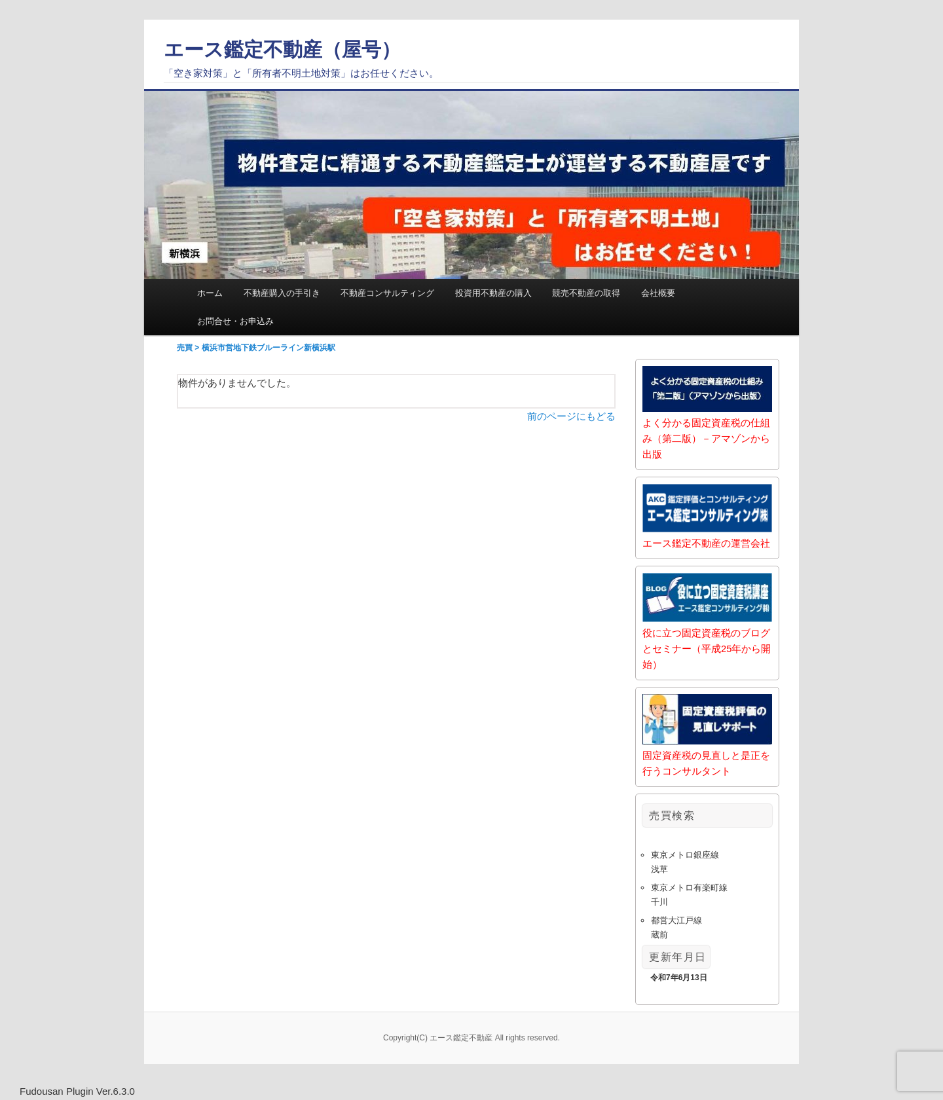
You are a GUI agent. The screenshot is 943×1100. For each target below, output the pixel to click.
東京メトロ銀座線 (685, 855)
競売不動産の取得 (586, 293)
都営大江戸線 (676, 920)
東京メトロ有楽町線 (689, 887)
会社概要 (658, 293)
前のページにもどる (571, 416)
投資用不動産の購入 (493, 293)
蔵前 (659, 935)
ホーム (210, 293)
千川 (659, 902)
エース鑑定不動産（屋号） (282, 49)
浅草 (659, 869)
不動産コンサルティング (387, 293)
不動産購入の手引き (282, 293)
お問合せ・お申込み (235, 321)
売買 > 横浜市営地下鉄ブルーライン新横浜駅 (256, 348)
